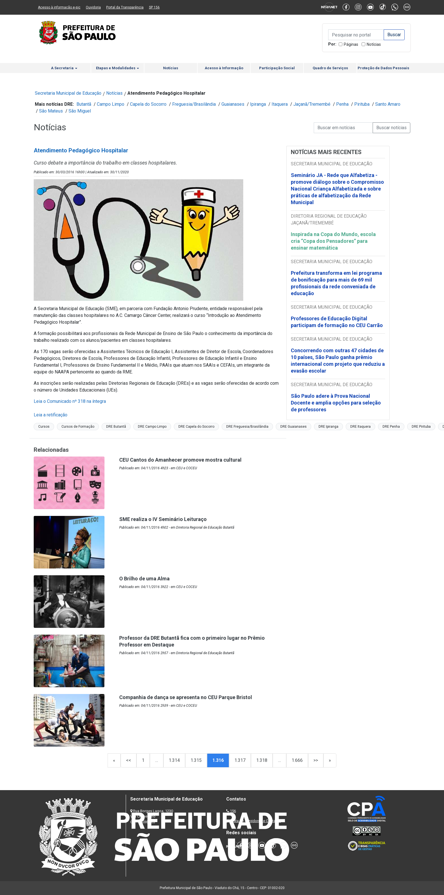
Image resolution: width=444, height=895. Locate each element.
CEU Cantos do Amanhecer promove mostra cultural (180, 460)
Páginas (351, 44)
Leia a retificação (50, 415)
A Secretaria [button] (64, 68)
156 (233, 811)
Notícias (374, 44)
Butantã (83, 104)
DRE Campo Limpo (152, 427)
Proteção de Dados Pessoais (383, 68)
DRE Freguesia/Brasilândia (247, 427)
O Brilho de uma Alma (144, 578)
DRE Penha (391, 427)
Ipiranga (258, 104)
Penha (342, 104)
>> (315, 760)
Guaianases (232, 104)
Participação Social (277, 68)
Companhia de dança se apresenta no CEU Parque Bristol (185, 697)
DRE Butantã (116, 427)
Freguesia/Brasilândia (194, 104)
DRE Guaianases (293, 427)
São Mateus (51, 111)
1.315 (196, 760)
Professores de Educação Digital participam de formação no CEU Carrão (337, 321)
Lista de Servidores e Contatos (256, 821)
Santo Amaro (387, 104)
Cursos (44, 427)
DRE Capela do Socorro (196, 427)
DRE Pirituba (421, 427)
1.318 (261, 760)
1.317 (240, 760)
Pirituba (362, 104)
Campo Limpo (110, 104)
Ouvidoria (93, 7)
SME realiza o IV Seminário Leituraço (163, 519)
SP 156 (154, 7)
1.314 (174, 760)
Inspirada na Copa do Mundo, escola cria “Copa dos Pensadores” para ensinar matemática (333, 241)
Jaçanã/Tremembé (311, 104)
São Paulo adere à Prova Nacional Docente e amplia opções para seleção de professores (336, 402)
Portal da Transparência (125, 7)
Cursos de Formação (77, 427)
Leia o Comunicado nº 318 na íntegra (70, 401)
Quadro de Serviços (330, 68)
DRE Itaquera (360, 427)
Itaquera (280, 104)
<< (128, 760)
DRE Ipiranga (328, 427)
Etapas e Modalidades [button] (117, 68)
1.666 (297, 760)
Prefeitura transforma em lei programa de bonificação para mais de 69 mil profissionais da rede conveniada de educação (336, 283)
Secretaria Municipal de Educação (68, 93)
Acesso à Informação (224, 68)
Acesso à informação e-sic (59, 7)
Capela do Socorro (148, 104)
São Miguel (80, 111)
